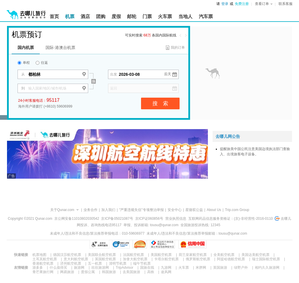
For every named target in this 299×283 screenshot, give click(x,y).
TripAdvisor (124, 268)
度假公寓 (88, 272)
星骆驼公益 (194, 210)
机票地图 (39, 255)
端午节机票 (142, 263)
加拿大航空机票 (135, 259)
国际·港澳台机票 (60, 47)
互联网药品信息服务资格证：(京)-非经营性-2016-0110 (230, 219)
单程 (24, 63)
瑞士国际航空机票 (266, 259)
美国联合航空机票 (102, 255)
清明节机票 (117, 263)
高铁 (150, 272)
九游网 (166, 268)
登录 (224, 4)
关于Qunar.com (62, 210)
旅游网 (79, 268)
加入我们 (108, 210)
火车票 (183, 268)
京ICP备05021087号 (117, 219)
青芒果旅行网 (42, 272)
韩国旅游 (109, 272)
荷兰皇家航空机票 (193, 255)
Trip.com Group (237, 210)
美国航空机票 (161, 255)
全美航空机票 (223, 255)
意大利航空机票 (76, 259)
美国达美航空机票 (255, 255)
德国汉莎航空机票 (67, 255)
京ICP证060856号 (149, 219)
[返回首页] (26, 12)
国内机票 (26, 47)
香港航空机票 (42, 263)
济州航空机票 (70, 263)
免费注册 (242, 4)
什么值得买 (58, 268)
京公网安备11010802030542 (76, 219)
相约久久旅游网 (267, 268)
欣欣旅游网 (100, 268)
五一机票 (95, 263)
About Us (214, 210)
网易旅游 (67, 272)
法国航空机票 (133, 255)
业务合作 (91, 210)
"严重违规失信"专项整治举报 (141, 210)
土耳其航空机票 (44, 259)
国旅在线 (147, 268)
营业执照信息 (175, 219)
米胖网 (201, 268)
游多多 (37, 268)
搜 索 (160, 103)
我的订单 (178, 47)
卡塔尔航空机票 (166, 259)
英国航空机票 (105, 259)
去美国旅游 (131, 272)
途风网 (166, 272)
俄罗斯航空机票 (198, 259)
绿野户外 (241, 268)
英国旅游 (220, 268)
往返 (42, 63)
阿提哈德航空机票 (231, 259)
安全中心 (175, 210)
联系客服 (286, 4)
